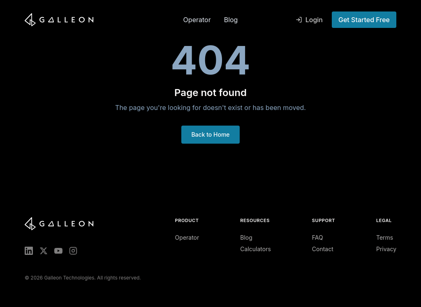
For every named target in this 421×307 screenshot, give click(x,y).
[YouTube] (58, 251)
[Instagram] (73, 251)
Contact (322, 248)
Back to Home (210, 134)
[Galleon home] (101, 19)
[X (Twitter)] (43, 251)
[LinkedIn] (29, 251)
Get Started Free (364, 20)
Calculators (255, 248)
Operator (197, 20)
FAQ (317, 237)
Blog (231, 20)
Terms (384, 237)
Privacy (386, 248)
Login (309, 20)
